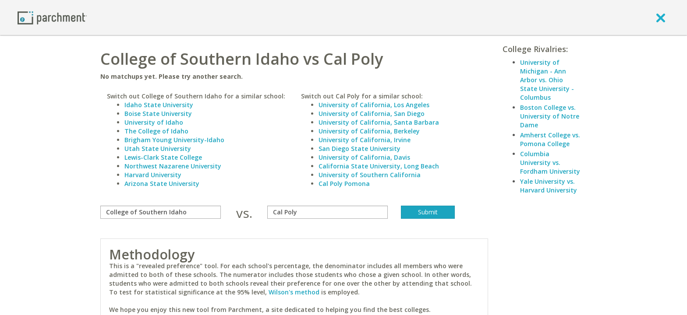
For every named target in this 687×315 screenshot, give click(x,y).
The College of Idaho (156, 131)
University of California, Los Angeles (374, 105)
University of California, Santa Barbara (379, 122)
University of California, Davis (364, 157)
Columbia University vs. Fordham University (550, 162)
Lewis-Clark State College (163, 157)
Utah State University (157, 148)
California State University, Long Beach (379, 166)
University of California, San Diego (372, 113)
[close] (660, 17)
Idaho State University (158, 105)
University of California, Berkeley (369, 131)
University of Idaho (153, 122)
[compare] (160, 212)
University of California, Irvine (365, 140)
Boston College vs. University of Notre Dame (549, 116)
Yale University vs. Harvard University (548, 185)
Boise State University (158, 113)
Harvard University (152, 175)
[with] (327, 212)
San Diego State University (359, 148)
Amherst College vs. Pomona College (550, 139)
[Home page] (52, 17)
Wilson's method (294, 292)
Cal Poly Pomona (344, 183)
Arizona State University (161, 183)
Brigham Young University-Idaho (174, 140)
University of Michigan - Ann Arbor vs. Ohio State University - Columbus (547, 80)
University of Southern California (370, 175)
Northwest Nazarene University (172, 166)
